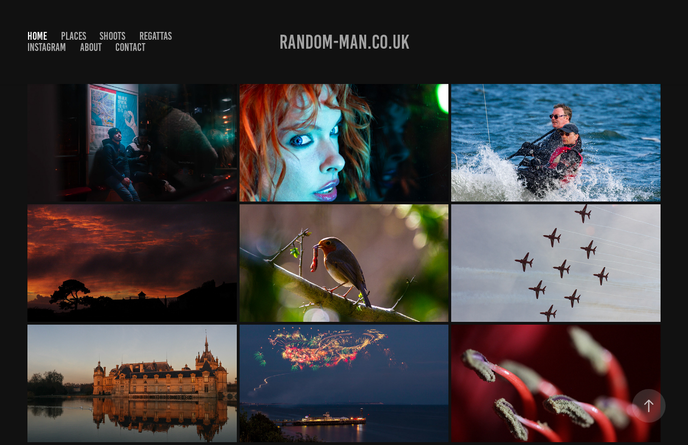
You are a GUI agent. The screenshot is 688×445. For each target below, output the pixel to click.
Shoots (112, 36)
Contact (130, 47)
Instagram (46, 47)
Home (37, 36)
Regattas (155, 36)
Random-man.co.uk (344, 42)
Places (73, 36)
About (91, 47)
